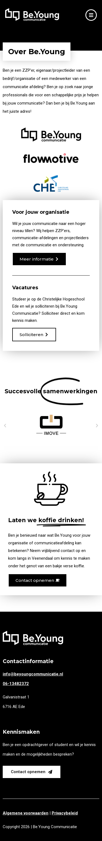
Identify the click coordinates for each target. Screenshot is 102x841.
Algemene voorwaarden (25, 813)
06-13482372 (16, 683)
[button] (5, 425)
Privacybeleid (65, 813)
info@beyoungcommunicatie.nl (33, 674)
